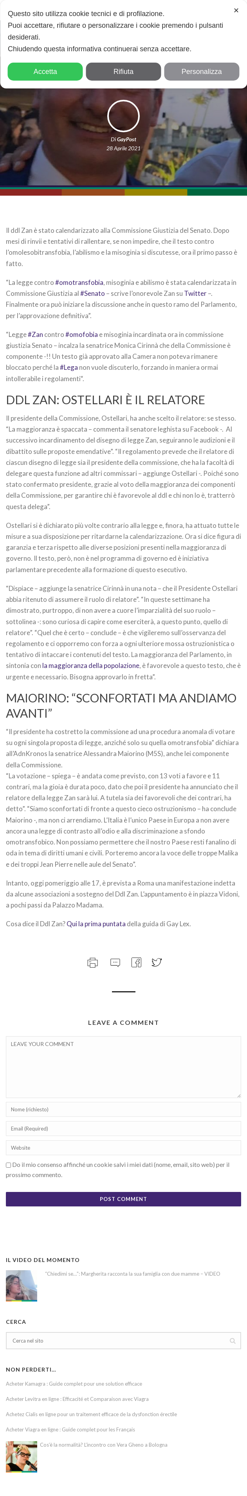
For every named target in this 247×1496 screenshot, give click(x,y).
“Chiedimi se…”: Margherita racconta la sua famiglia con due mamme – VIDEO (132, 1274)
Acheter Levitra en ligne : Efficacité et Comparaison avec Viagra (77, 1399)
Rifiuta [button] (123, 72)
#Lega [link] (69, 367)
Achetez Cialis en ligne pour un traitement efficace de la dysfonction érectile (91, 1414)
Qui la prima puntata (96, 924)
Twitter (195, 293)
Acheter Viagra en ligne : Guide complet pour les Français (70, 1429)
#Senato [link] (93, 293)
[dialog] (123, 44)
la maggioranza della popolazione (90, 665)
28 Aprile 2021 (123, 148)
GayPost (126, 139)
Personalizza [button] (202, 72)
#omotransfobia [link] (79, 282)
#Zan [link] (35, 334)
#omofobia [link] (81, 334)
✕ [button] (236, 10)
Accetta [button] (45, 72)
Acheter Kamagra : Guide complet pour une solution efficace (74, 1384)
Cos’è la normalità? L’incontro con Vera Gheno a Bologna (104, 1445)
